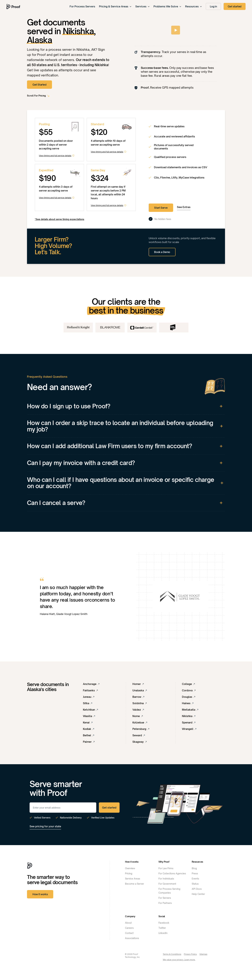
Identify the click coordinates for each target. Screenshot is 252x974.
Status (195, 883)
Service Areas (132, 878)
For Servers (164, 897)
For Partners (165, 903)
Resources (193, 6)
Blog (194, 868)
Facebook (163, 922)
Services (142, 6)
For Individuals (166, 878)
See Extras (183, 207)
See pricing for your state (45, 826)
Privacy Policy (190, 954)
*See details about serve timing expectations (59, 219)
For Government (167, 883)
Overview (130, 868)
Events (195, 878)
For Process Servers (82, 6)
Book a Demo (162, 252)
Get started (234, 6)
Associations (132, 938)
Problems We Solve (167, 6)
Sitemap (203, 954)
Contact (129, 933)
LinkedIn (162, 933)
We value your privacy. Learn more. (179, 959)
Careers (129, 927)
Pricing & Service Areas (115, 6)
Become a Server (134, 883)
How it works (40, 894)
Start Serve (161, 207)
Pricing (128, 873)
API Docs (197, 888)
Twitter (162, 927)
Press (195, 873)
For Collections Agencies (172, 873)
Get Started (39, 84)
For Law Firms (165, 868)
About (128, 922)
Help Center (198, 894)
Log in (213, 6)
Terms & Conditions (172, 954)
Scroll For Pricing (36, 95)
